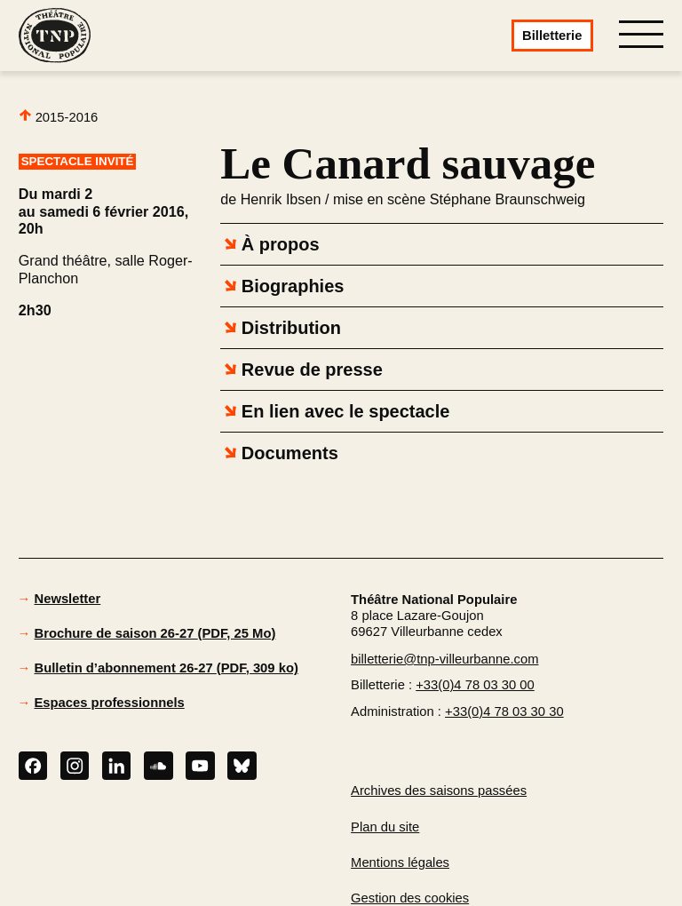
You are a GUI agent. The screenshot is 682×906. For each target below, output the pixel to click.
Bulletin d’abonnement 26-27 (166, 668)
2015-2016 (59, 116)
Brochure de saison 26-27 (155, 633)
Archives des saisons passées (439, 790)
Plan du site (385, 827)
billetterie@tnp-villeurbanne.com (444, 659)
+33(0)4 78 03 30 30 (504, 711)
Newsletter (68, 599)
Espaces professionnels (110, 702)
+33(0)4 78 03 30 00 (475, 685)
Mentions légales (400, 862)
